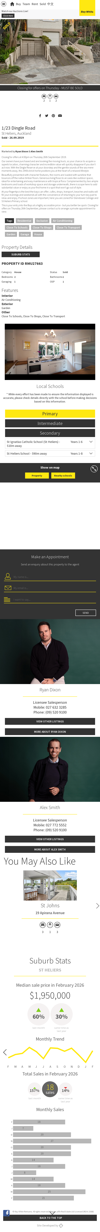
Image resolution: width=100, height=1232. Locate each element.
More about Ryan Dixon (50, 731)
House (38, 234)
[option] (50, 902)
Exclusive (42, 220)
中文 (50, 4)
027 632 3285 (56, 707)
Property (37, 475)
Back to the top (51, 1218)
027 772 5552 (56, 825)
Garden (11, 234)
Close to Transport (68, 227)
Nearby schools (63, 475)
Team (26, 4)
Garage (24, 234)
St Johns (50, 905)
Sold (43, 4)
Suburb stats (20, 254)
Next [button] (97, 906)
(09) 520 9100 (56, 712)
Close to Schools (17, 227)
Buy (18, 4)
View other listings (50, 721)
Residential (24, 220)
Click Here (8, 15)
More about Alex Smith (50, 849)
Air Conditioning (63, 220)
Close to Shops (42, 227)
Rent (35, 4)
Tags (9, 220)
